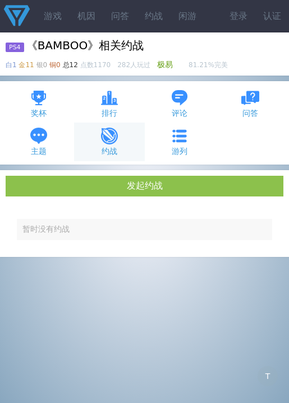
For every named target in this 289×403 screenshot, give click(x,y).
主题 (39, 141)
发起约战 (145, 185)
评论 (180, 103)
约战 (154, 16)
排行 (109, 103)
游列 (180, 141)
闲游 (187, 16)
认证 (272, 16)
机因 (86, 16)
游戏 (53, 16)
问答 (120, 16)
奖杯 (39, 103)
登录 (238, 16)
